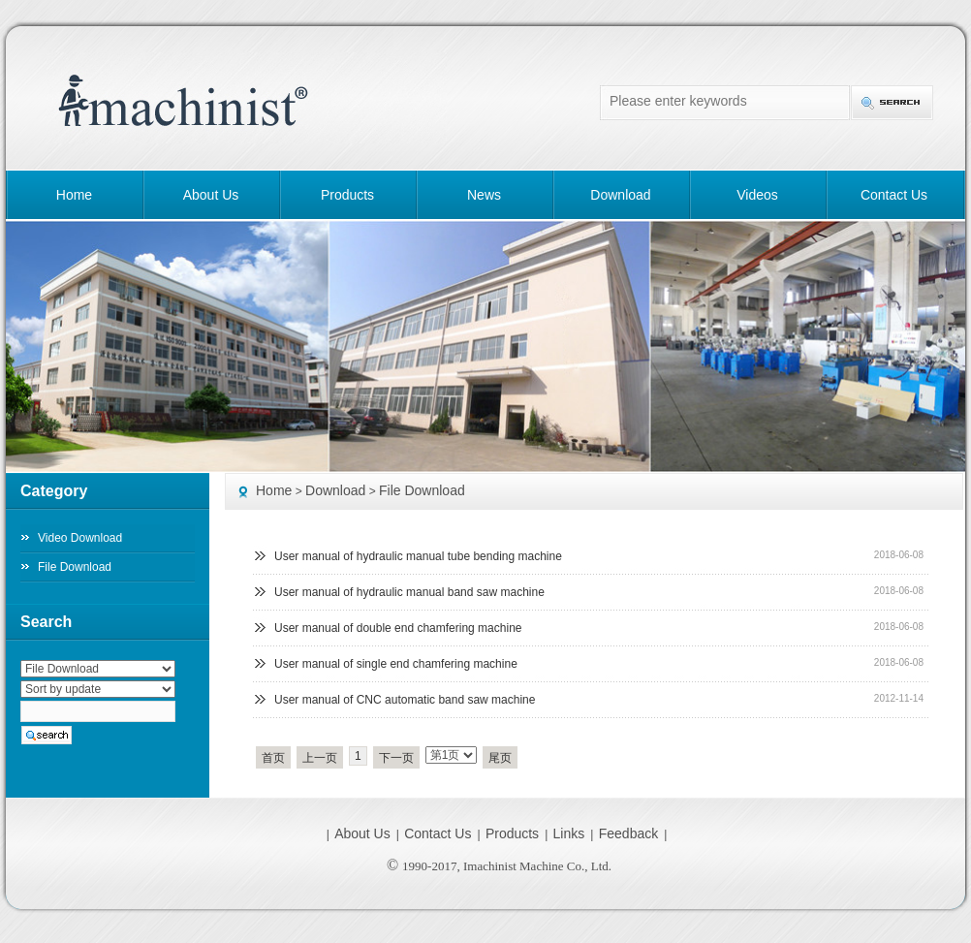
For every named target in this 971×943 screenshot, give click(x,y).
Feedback (628, 833)
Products (347, 195)
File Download (422, 490)
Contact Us (894, 195)
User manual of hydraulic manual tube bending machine (418, 556)
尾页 (500, 758)
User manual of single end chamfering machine (395, 664)
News (484, 195)
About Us (211, 195)
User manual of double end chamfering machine (397, 628)
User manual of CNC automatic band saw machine (404, 700)
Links (569, 833)
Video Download (80, 538)
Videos (757, 195)
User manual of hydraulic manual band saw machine (409, 592)
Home (74, 195)
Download (620, 195)
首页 (273, 758)
